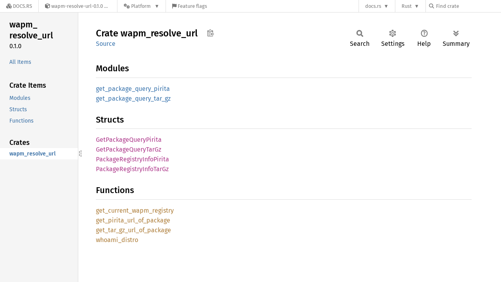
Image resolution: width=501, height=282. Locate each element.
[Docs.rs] (19, 6)
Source (105, 43)
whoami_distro (117, 240)
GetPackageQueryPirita (129, 139)
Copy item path (210, 33)
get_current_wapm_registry (135, 210)
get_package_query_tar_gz (133, 98)
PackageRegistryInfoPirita (132, 159)
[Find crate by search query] (468, 6)
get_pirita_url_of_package (133, 220)
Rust (407, 6)
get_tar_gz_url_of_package (133, 230)
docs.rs (373, 6)
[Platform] (141, 6)
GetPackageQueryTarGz (128, 149)
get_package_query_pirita (133, 88)
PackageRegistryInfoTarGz (132, 169)
